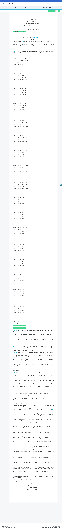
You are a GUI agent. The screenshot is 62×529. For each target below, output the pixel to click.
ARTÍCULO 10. (15, 479)
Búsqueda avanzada (10, 7)
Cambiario (38, 7)
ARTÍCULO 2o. (15, 330)
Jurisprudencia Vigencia (19, 325)
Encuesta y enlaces (57, 7)
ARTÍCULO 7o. (15, 413)
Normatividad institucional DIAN (47, 7)
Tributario (26, 7)
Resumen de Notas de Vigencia (19, 31)
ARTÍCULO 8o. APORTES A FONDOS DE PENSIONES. (21, 422)
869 (38, 37)
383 (33, 37)
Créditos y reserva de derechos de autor (8, 527)
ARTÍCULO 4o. (15, 352)
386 (22, 399)
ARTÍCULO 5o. (15, 372)
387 (13, 346)
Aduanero (32, 7)
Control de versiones (56, 526)
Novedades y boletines (19, 7)
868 (36, 37)
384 (34, 37)
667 (52, 409)
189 (52, 35)
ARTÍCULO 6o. (15, 378)
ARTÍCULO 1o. (15, 51)
